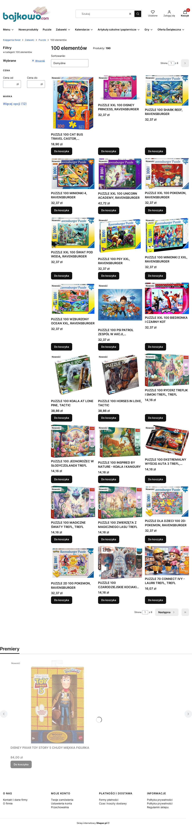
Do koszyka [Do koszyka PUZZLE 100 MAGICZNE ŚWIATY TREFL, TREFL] (61, 539)
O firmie (8, 803)
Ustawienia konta (61, 803)
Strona (163, 63)
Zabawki (29, 40)
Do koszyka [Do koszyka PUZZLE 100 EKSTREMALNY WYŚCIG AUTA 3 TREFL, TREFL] (155, 479)
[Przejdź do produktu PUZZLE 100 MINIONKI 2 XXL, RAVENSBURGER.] (167, 235)
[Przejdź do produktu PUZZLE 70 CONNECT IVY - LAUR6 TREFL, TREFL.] (167, 560)
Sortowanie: (58, 55)
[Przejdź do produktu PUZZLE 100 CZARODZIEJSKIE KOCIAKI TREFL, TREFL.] (120, 562)
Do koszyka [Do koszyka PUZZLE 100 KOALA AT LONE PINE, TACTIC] (61, 417)
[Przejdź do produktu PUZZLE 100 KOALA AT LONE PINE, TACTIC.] (73, 375)
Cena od (8, 77)
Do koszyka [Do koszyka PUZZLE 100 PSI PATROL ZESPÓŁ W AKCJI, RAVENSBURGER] (108, 346)
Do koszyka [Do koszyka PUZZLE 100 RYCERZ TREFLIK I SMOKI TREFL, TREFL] (155, 417)
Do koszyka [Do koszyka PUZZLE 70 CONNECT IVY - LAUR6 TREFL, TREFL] (155, 600)
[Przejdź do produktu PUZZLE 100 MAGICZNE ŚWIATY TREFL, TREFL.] (73, 502)
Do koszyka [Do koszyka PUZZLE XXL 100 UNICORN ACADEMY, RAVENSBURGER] (108, 210)
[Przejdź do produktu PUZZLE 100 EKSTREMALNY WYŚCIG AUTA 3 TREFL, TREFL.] (167, 440)
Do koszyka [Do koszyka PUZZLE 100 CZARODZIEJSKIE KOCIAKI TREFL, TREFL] (108, 600)
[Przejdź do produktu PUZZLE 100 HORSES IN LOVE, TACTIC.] (120, 375)
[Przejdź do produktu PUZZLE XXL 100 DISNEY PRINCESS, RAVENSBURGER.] (120, 88)
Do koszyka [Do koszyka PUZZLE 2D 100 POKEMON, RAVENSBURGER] (61, 600)
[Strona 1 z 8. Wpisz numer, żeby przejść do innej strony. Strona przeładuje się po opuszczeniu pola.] (171, 63)
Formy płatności (108, 799)
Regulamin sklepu (158, 807)
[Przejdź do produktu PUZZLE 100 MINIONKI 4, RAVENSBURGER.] (73, 174)
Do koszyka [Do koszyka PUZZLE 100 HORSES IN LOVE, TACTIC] (108, 417)
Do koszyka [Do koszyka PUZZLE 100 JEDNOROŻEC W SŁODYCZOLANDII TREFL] (61, 479)
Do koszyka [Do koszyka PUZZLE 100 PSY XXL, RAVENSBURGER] (108, 275)
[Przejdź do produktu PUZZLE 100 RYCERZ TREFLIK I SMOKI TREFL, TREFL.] (167, 370)
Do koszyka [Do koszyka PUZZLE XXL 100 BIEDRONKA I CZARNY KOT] (155, 346)
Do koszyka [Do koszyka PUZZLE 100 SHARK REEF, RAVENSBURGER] (155, 151)
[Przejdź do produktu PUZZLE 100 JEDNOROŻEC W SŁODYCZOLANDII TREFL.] (73, 441)
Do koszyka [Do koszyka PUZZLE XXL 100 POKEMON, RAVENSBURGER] (155, 210)
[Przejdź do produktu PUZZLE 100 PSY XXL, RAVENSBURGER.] (120, 236)
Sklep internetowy (92, 823)
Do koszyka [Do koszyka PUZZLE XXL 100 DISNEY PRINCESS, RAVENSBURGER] (108, 151)
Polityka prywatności (159, 799)
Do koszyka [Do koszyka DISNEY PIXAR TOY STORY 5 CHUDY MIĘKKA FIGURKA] (21, 764)
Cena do (32, 77)
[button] (137, 14)
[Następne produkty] (166, 612)
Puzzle (42, 40)
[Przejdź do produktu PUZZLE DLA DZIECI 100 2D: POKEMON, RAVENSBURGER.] (167, 501)
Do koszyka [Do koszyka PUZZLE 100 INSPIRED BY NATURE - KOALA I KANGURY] (108, 479)
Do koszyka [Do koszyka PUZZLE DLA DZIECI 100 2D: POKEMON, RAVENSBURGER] (155, 539)
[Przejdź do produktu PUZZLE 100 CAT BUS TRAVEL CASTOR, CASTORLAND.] (73, 103)
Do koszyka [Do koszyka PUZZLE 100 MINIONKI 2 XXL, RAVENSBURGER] (155, 275)
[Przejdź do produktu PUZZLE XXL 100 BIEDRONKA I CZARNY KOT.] (167, 298)
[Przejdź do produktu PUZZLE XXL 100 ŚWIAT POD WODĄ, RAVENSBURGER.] (73, 233)
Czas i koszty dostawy (113, 803)
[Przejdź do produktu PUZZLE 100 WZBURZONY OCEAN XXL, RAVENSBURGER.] (73, 299)
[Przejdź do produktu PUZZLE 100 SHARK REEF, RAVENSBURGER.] (167, 90)
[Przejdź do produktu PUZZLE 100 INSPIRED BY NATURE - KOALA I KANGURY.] (120, 442)
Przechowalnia (60, 807)
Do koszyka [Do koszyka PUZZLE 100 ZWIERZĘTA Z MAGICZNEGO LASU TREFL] (108, 539)
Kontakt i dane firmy (15, 799)
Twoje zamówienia (62, 799)
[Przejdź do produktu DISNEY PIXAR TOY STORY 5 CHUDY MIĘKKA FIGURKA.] (57, 702)
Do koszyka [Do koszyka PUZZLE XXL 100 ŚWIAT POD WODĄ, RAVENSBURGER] (61, 275)
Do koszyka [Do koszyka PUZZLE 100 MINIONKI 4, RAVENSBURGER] (61, 210)
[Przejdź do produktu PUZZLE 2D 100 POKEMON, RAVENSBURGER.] (73, 563)
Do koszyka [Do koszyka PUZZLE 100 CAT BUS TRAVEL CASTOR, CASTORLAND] (61, 151)
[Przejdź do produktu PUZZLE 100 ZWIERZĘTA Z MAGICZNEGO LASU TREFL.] (120, 502)
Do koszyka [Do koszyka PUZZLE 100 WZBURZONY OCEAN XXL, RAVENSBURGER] (61, 346)
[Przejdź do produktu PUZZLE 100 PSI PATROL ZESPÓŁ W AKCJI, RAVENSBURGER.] (120, 304)
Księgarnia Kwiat (11, 40)
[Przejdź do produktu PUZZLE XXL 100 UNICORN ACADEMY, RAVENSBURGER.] (120, 174)
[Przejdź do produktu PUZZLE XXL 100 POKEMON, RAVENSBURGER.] (167, 173)
